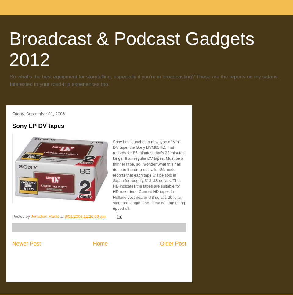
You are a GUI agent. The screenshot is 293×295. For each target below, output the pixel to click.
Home (100, 244)
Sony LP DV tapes (38, 125)
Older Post (173, 244)
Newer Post (26, 244)
